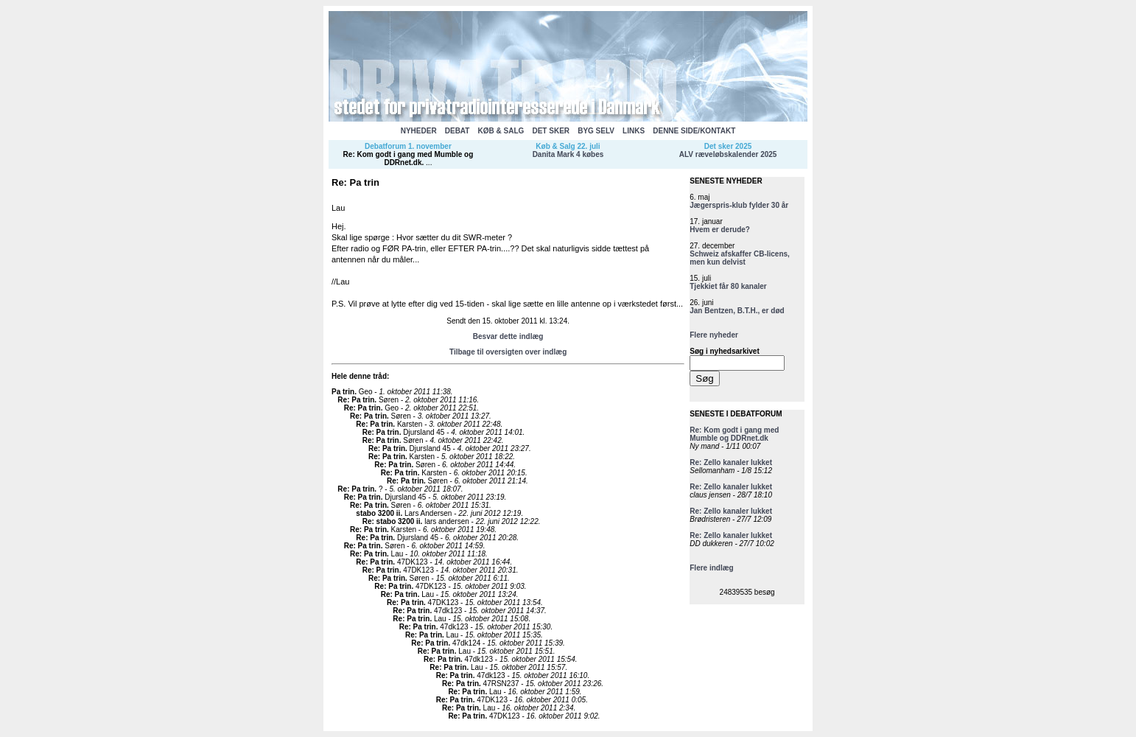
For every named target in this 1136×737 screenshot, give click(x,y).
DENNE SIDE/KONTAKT (694, 131)
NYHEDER (419, 131)
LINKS (634, 131)
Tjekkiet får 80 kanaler (728, 286)
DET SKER (550, 131)
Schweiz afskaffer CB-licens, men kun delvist (740, 258)
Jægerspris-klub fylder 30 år (739, 205)
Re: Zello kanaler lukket (731, 462)
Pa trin (343, 392)
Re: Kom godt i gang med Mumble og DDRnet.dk (408, 158)
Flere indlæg (711, 568)
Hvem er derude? (720, 230)
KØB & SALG (501, 131)
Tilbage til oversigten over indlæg (508, 352)
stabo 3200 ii (378, 513)
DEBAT (457, 131)
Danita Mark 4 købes (568, 154)
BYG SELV (596, 131)
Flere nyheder (714, 335)
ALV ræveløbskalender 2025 (728, 154)
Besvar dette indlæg (508, 336)
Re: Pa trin (355, 400)
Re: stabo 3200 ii (391, 521)
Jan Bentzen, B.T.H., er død (737, 311)
